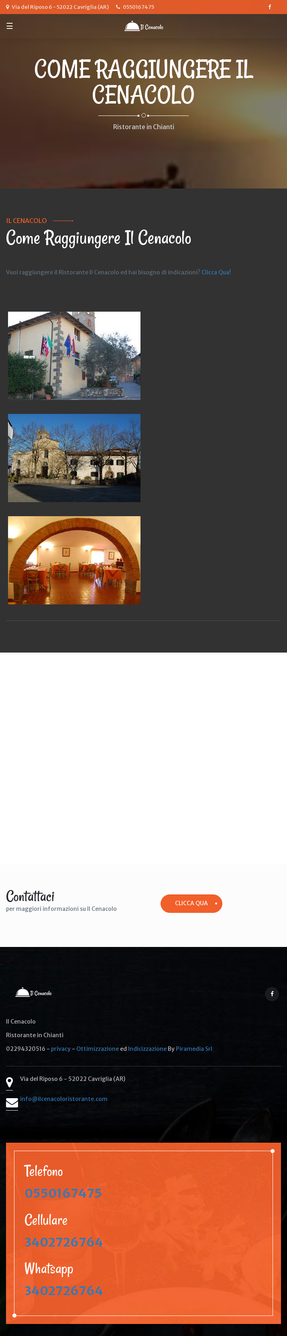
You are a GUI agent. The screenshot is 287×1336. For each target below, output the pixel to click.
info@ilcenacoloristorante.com (64, 1099)
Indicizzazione (147, 1048)
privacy (61, 1048)
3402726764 (63, 1242)
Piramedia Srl (194, 1048)
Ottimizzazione (97, 1048)
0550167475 (63, 1193)
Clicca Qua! (216, 272)
